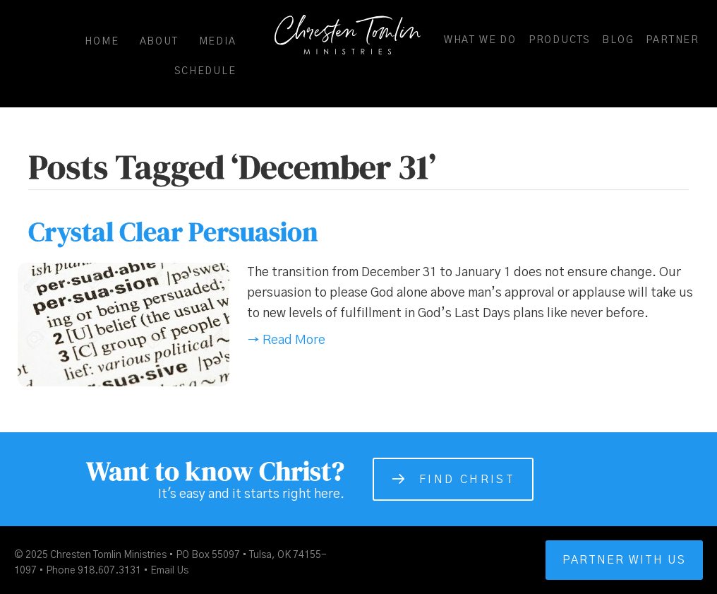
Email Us (169, 571)
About (159, 42)
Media (217, 42)
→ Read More (286, 340)
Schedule (205, 71)
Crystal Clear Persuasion (173, 231)
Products (559, 40)
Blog (618, 40)
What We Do (480, 40)
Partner (672, 40)
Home (102, 42)
